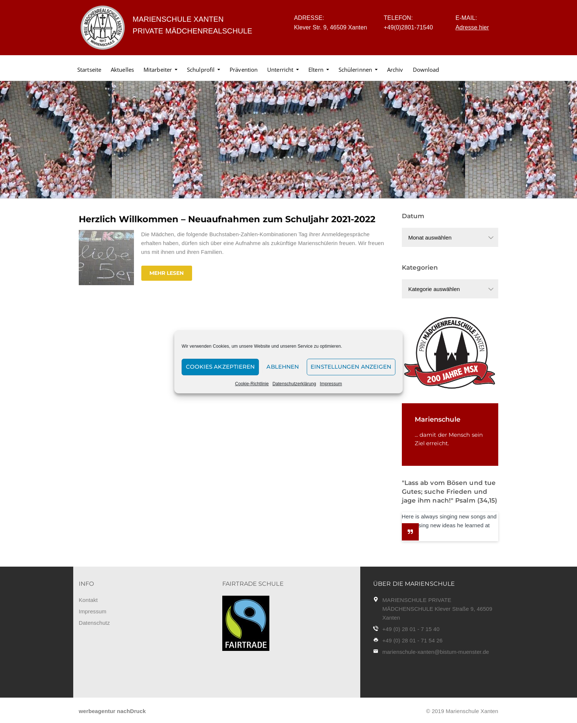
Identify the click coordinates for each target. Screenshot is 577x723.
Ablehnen (282, 366)
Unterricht (280, 69)
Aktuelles (122, 69)
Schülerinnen (355, 69)
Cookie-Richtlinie (252, 383)
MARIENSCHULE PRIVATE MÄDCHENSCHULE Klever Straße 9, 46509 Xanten (437, 609)
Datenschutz (94, 623)
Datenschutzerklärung (294, 383)
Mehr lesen (166, 273)
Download (426, 69)
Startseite (89, 69)
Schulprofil (201, 69)
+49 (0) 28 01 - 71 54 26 (412, 640)
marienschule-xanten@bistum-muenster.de (435, 652)
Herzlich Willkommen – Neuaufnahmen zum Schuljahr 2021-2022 (227, 219)
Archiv (395, 69)
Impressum (331, 383)
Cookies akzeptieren (220, 366)
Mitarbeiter (158, 69)
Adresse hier (472, 27)
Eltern (315, 69)
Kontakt (88, 600)
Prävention (244, 69)
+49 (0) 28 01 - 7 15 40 (410, 629)
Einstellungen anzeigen (351, 366)
